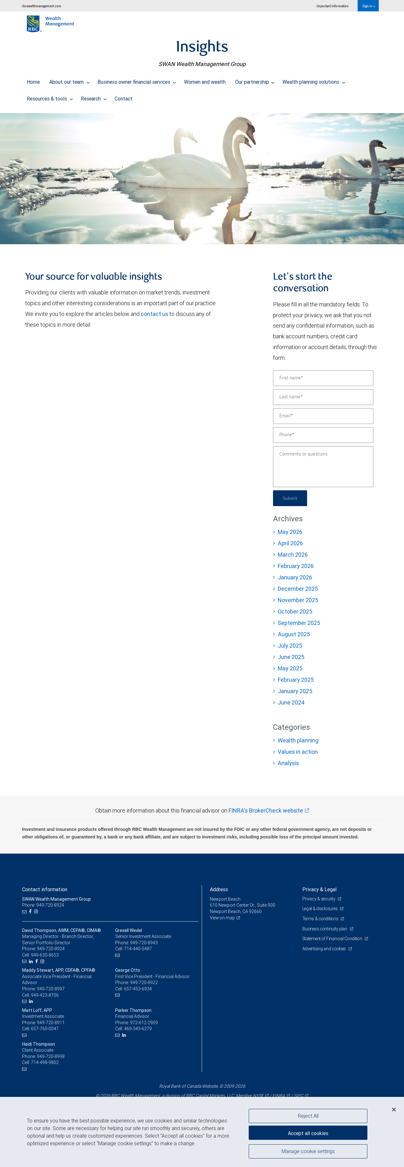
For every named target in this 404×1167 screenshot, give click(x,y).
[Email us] (25, 912)
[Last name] (323, 397)
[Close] (394, 1109)
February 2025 (296, 679)
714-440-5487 (138, 949)
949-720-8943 (144, 943)
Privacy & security (319, 899)
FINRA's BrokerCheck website (266, 810)
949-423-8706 (45, 995)
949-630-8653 (45, 955)
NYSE (258, 1095)
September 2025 (299, 622)
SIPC (298, 1095)
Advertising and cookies (325, 949)
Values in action (298, 751)
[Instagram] (36, 912)
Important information (332, 6)
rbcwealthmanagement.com (41, 6)
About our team (69, 80)
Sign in (368, 6)
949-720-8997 (51, 989)
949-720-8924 (51, 949)
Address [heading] (219, 889)
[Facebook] (31, 912)
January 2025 (295, 691)
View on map (223, 918)
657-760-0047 (45, 1028)
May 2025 (290, 668)
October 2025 (295, 611)
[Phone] (323, 435)
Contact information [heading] (44, 889)
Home (33, 80)
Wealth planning (298, 740)
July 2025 (290, 645)
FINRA (278, 1095)
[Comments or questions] (323, 466)
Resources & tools (50, 97)
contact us (154, 313)
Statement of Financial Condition (333, 938)
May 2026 (290, 531)
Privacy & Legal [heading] (319, 889)
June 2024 (291, 702)
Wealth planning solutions (313, 80)
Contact (124, 97)
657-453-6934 (138, 989)
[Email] (323, 416)
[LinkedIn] (31, 961)
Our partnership (255, 80)
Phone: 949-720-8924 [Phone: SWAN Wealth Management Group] (43, 905)
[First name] (323, 378)
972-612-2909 (144, 1022)
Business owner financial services (137, 80)
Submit (291, 498)
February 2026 (296, 566)
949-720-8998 (51, 1056)
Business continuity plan (325, 929)
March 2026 (293, 554)
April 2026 (290, 543)
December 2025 (298, 588)
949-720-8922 (144, 982)
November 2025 (298, 600)
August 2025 (294, 634)
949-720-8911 (51, 1022)
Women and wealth (205, 80)
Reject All (308, 1116)
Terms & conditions (321, 919)
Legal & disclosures (320, 908)
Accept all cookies (308, 1132)
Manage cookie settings (308, 1152)
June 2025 (291, 657)
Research (94, 97)
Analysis (288, 763)
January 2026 (295, 577)
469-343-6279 (138, 1028)
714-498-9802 (45, 1062)
